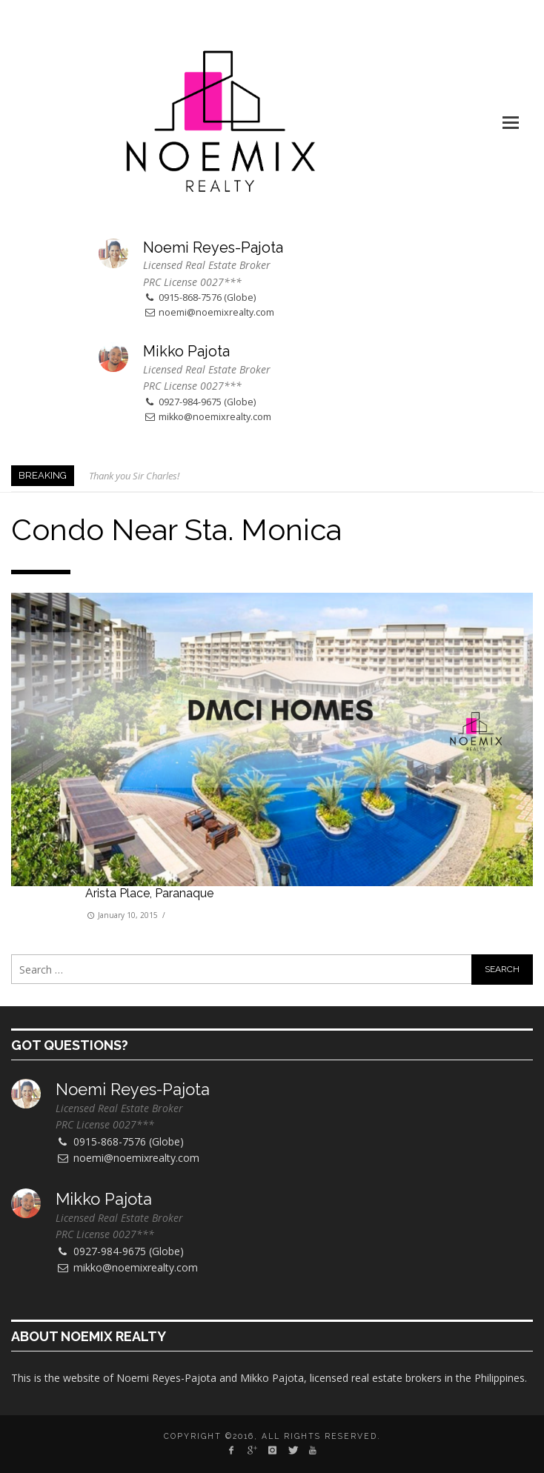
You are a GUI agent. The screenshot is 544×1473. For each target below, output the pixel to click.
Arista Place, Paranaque (149, 893)
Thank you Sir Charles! (134, 475)
